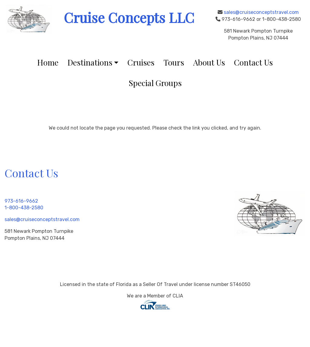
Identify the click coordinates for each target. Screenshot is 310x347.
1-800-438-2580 (24, 207)
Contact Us (253, 62)
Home (47, 62)
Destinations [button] (90, 62)
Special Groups (155, 83)
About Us (209, 62)
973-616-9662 (21, 201)
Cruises (140, 62)
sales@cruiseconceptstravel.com (261, 12)
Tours (173, 62)
